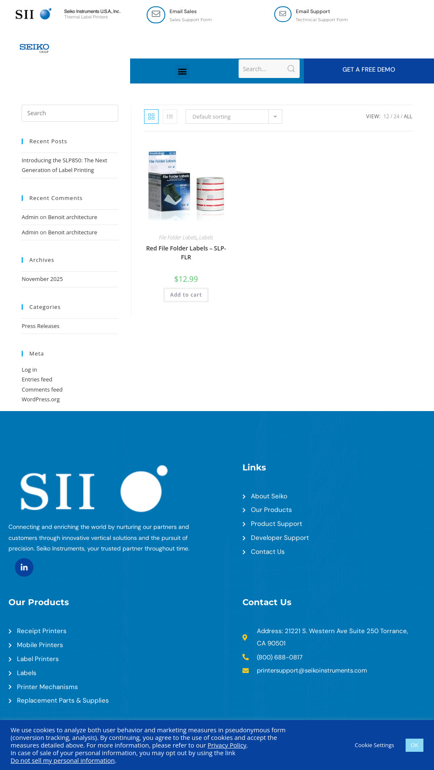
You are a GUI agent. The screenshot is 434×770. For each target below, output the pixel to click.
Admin (30, 217)
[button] (182, 72)
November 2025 (42, 280)
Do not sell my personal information (63, 760)
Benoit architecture (72, 217)
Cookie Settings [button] (374, 745)
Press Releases (40, 326)
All (408, 116)
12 (386, 116)
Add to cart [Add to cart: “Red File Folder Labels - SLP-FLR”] (186, 295)
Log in (29, 370)
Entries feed (37, 380)
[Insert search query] (70, 113)
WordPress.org (41, 400)
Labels (206, 238)
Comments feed (42, 390)
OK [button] (414, 745)
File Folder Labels (178, 238)
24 (397, 116)
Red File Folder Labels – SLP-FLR (186, 253)
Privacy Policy (227, 745)
